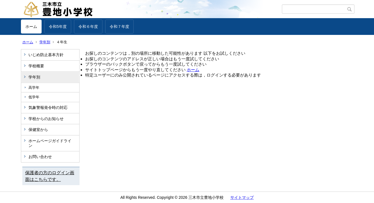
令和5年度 (58, 26)
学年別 (44, 42)
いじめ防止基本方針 (46, 54)
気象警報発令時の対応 (48, 107)
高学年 (33, 87)
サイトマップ (242, 197)
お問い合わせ (40, 156)
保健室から (38, 129)
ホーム (31, 26)
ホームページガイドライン (49, 143)
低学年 (33, 97)
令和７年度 (119, 26)
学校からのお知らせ (46, 118)
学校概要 (36, 66)
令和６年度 (88, 26)
